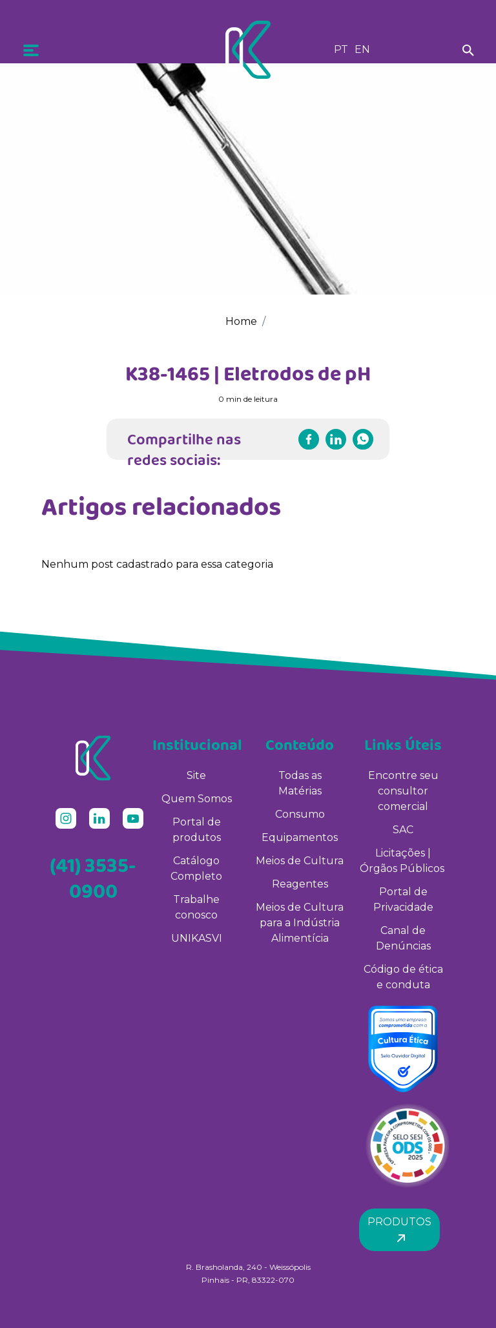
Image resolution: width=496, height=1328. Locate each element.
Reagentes (300, 884)
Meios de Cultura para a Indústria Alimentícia (300, 922)
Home (241, 321)
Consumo (300, 814)
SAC (403, 830)
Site (196, 775)
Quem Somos (196, 799)
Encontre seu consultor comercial (403, 791)
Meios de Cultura (300, 861)
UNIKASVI (196, 938)
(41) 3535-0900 (93, 878)
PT (341, 49)
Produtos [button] (399, 1229)
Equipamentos (300, 837)
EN (362, 49)
